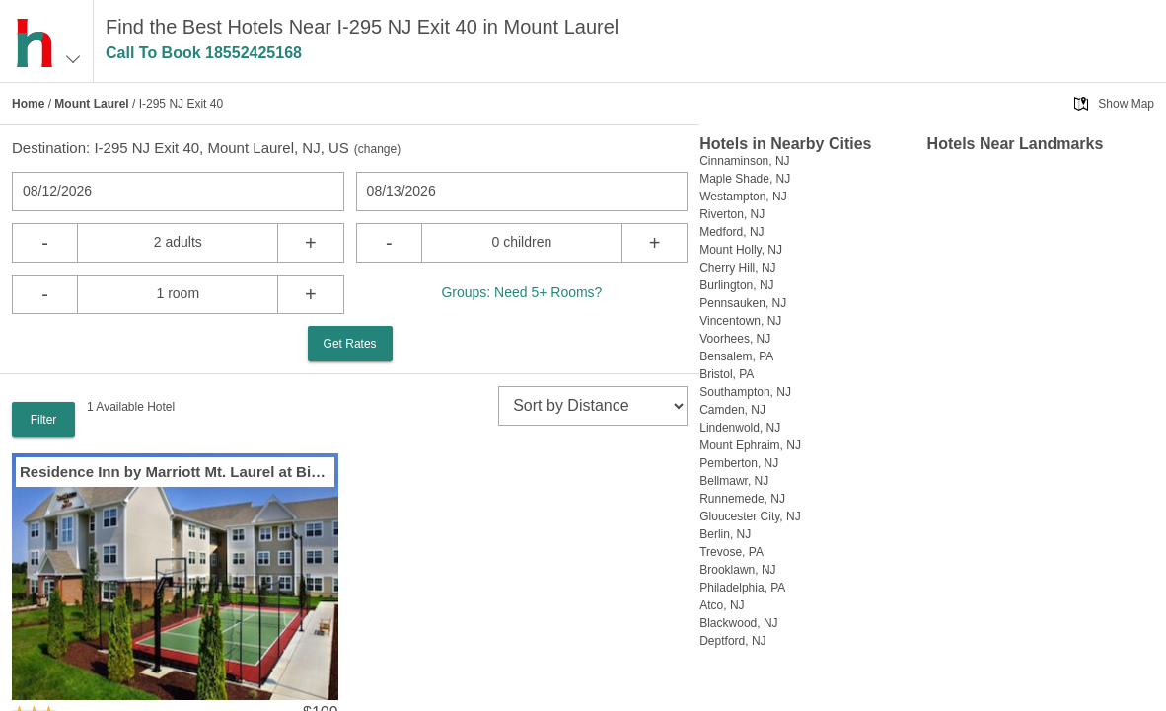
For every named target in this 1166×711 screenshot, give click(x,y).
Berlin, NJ (725, 534)
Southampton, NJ (745, 392)
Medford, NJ (731, 232)
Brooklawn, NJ (737, 570)
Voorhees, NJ (734, 339)
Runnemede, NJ (742, 499)
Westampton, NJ (742, 196)
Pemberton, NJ (738, 463)
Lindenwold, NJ (739, 427)
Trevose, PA (731, 552)
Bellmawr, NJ (733, 481)
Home (28, 104)
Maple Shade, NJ (744, 179)
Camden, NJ (732, 410)
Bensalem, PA (736, 356)
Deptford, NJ (732, 641)
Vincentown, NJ (740, 321)
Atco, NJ (721, 605)
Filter (44, 420)
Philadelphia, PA (742, 587)
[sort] (593, 406)
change (377, 149)
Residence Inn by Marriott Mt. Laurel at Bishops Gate (175, 471)
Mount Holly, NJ (740, 250)
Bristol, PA (726, 374)
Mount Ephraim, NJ (750, 445)
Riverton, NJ (732, 214)
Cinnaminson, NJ (744, 161)
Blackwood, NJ (738, 623)
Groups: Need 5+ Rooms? (521, 292)
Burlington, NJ (736, 285)
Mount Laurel (91, 104)
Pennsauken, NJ (742, 303)
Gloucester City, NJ (749, 516)
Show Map (1126, 104)
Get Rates (350, 344)
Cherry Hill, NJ (737, 268)
